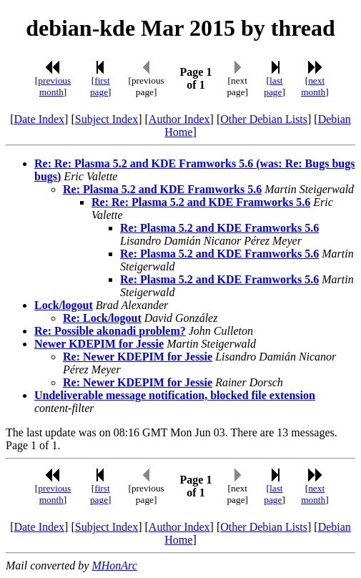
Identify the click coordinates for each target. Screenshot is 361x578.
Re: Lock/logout (102, 318)
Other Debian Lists (263, 119)
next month (313, 86)
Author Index (179, 119)
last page (273, 86)
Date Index (39, 119)
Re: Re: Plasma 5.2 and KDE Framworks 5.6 (201, 202)
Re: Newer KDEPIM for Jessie (137, 357)
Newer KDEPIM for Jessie (99, 344)
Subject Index (106, 119)
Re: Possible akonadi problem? (110, 331)
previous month (54, 86)
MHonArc (114, 565)
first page (100, 86)
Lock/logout (63, 305)
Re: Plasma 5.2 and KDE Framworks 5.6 (162, 189)
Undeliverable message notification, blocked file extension (174, 395)
